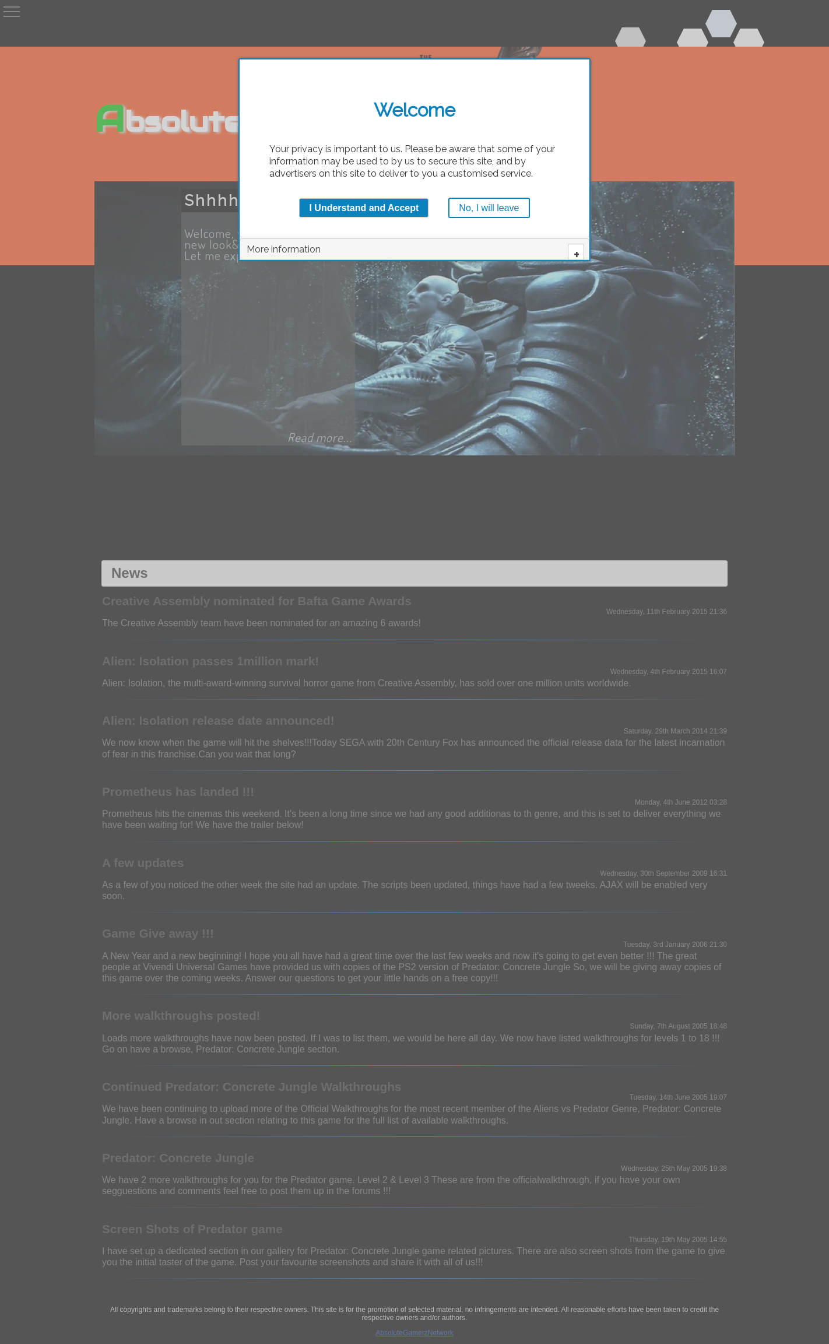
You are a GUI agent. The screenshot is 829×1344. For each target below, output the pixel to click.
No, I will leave (489, 208)
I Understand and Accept (364, 208)
